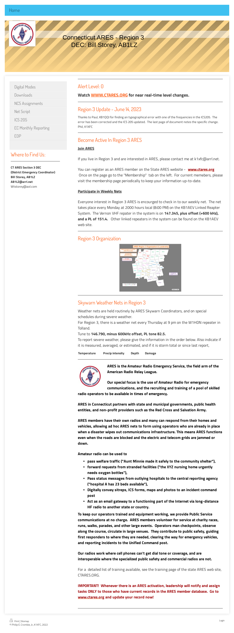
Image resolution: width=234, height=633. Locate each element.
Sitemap (25, 621)
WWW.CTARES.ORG (109, 95)
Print (15, 621)
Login (221, 620)
